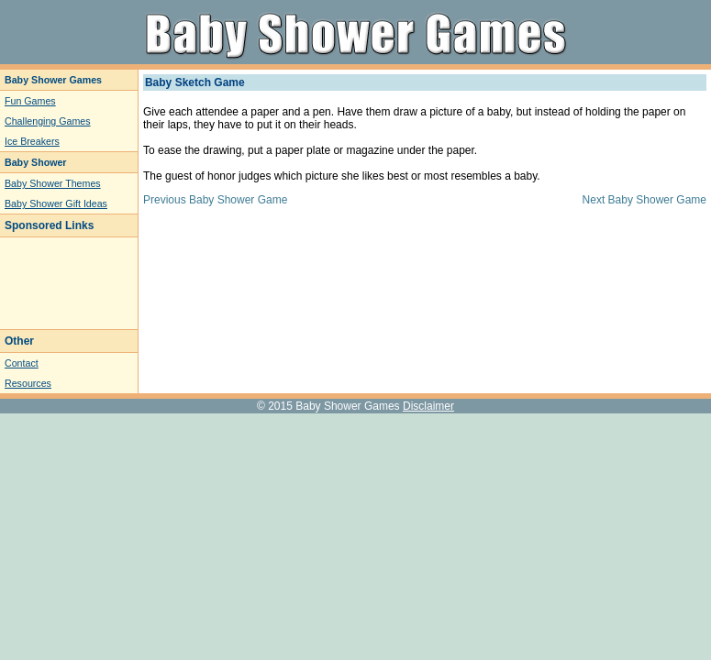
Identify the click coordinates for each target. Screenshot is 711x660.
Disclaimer (428, 406)
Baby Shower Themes (53, 183)
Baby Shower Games (347, 406)
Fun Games (30, 100)
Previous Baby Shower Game (215, 199)
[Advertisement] (60, 283)
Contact (22, 363)
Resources (28, 383)
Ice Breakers (32, 141)
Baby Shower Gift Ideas (56, 203)
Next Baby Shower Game (644, 199)
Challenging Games (48, 121)
